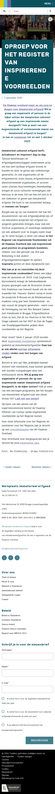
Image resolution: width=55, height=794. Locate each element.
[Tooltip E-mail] (51, 682)
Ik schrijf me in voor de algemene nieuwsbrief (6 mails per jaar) (26, 700)
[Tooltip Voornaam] (51, 649)
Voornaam (7, 650)
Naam (5, 666)
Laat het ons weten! (27, 398)
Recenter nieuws (41, 467)
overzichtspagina (19, 429)
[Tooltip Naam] (51, 665)
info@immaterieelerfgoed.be (15, 548)
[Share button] (50, 19)
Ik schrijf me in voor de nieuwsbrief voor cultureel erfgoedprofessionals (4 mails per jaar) (26, 714)
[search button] (50, 11)
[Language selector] (6, 11)
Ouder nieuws (12, 467)
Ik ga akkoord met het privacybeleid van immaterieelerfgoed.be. (22, 727)
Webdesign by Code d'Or (13, 778)
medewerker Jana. (29, 443)
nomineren (20, 137)
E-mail (5, 682)
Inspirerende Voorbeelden (22, 341)
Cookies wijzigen (25, 756)
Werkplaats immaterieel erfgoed (16, 526)
